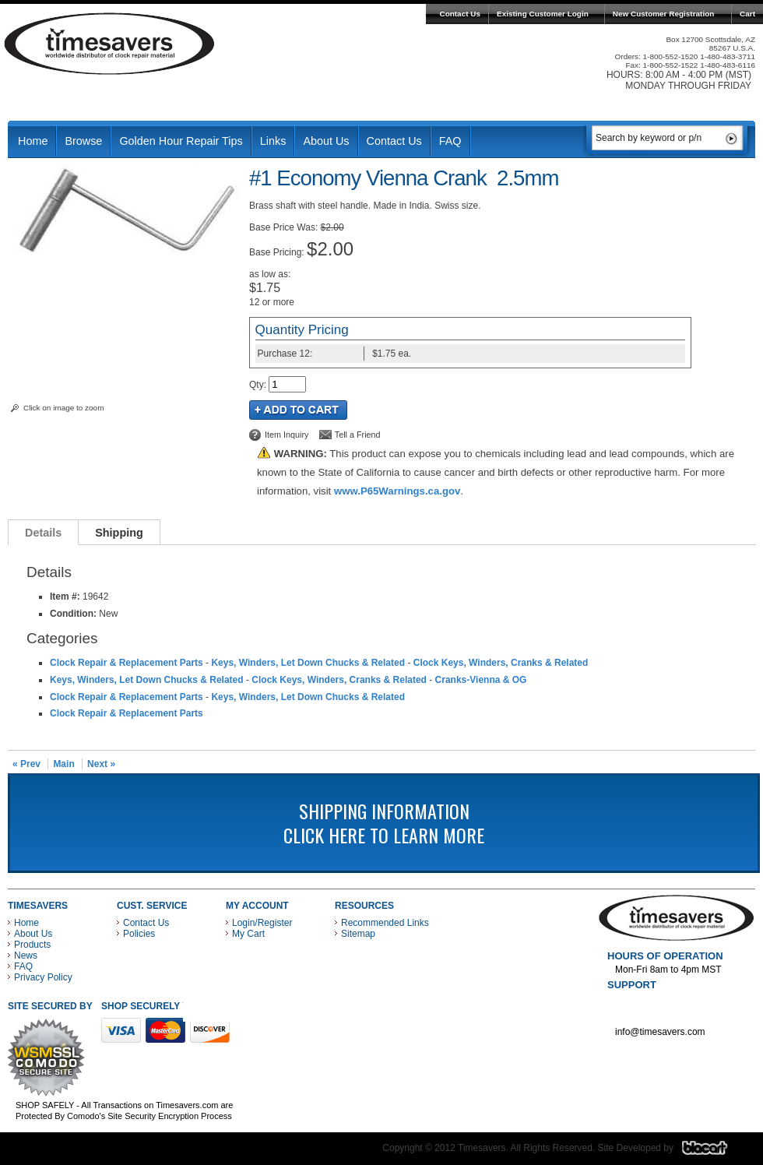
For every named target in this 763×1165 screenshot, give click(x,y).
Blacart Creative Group (714, 1151)
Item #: (66, 596)
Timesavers (110, 44)
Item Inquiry (286, 434)
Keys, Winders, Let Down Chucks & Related (308, 662)
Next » (101, 763)
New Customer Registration (664, 13)
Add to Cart (298, 410)
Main (63, 763)
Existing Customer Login (543, 13)
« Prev (26, 763)
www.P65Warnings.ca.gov (397, 491)
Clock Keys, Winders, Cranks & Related (501, 662)
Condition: (73, 613)
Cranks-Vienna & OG (481, 679)
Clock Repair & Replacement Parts (126, 662)
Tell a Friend (358, 434)
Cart (747, 13)
